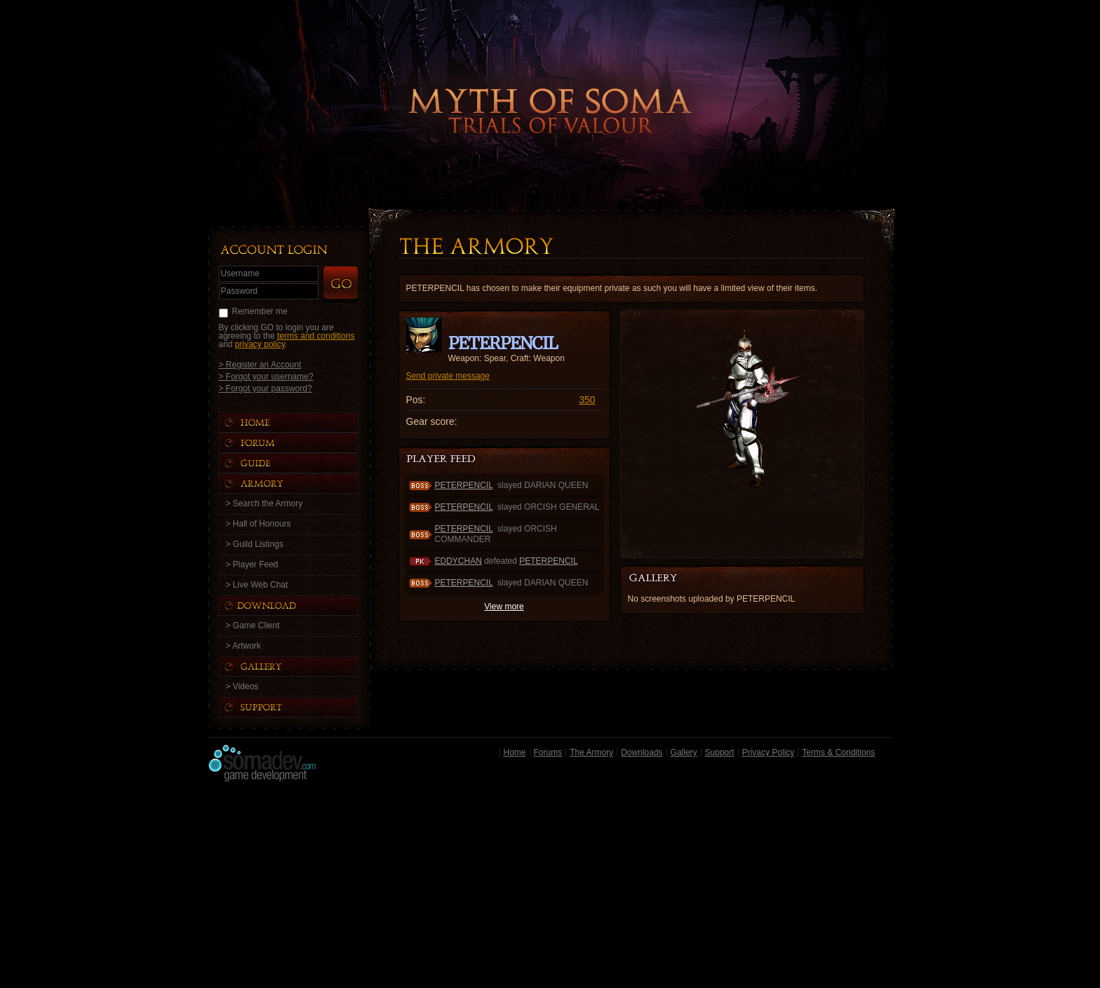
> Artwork (243, 646)
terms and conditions (316, 336)
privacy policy (260, 344)
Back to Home (550, 87)
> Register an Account (260, 364)
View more (503, 606)
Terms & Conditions (838, 752)
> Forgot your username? (266, 376)
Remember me (260, 311)
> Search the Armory (264, 503)
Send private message (448, 376)
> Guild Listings (254, 544)
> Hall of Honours (258, 524)
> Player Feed (252, 564)
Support (720, 752)
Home (515, 752)
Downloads (641, 752)
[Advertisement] (550, 888)
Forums (548, 752)
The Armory (591, 752)
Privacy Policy (768, 752)
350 (587, 399)
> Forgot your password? (265, 388)
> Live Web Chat (257, 585)
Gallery (684, 752)
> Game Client (253, 625)
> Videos (242, 686)
